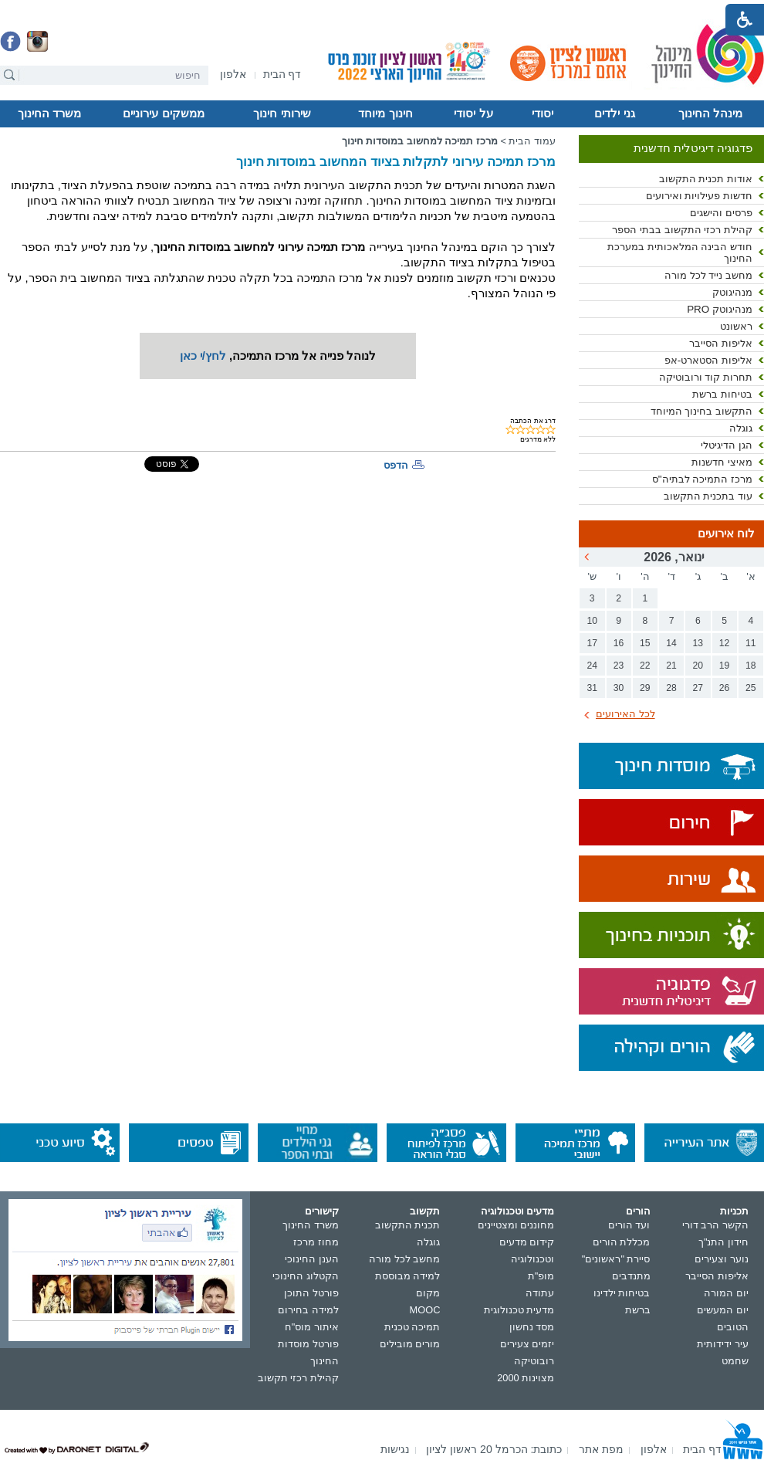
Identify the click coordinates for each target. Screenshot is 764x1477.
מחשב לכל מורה (404, 1259)
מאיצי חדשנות (721, 462)
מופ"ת (541, 1276)
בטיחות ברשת (722, 394)
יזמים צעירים (527, 1344)
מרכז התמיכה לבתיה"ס (702, 479)
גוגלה (740, 428)
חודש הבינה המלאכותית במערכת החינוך (679, 252)
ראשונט (736, 326)
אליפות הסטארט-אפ (708, 360)
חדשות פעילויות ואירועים (699, 196)
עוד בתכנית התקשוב (708, 496)
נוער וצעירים (722, 1259)
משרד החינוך (49, 113)
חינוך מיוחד (385, 113)
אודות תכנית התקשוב (705, 179)
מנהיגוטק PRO (719, 309)
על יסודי (473, 113)
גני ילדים (614, 113)
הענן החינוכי (312, 1259)
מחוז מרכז (316, 1242)
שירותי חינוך (281, 113)
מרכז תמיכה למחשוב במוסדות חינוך (420, 141)
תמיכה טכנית (412, 1327)
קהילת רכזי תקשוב (298, 1378)
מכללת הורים (622, 1242)
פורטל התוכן (311, 1293)
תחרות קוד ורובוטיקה (705, 377)
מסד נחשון (532, 1327)
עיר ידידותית (723, 1344)
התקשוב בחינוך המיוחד (701, 411)
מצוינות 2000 (525, 1378)
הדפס (396, 465)
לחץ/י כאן (203, 356)
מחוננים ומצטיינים (516, 1225)
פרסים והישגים (721, 213)
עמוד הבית (532, 141)
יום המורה (726, 1293)
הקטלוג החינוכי (305, 1276)
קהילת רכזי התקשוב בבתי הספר (682, 229)
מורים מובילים (410, 1344)
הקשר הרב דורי (715, 1225)
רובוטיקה (534, 1361)
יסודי (542, 113)
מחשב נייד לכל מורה (708, 275)
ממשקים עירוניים (163, 113)
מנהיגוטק (732, 292)
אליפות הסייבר (720, 343)
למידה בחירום (308, 1310)
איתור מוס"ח (312, 1327)
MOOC (425, 1310)
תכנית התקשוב (408, 1225)
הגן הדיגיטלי (726, 445)
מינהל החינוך (710, 113)
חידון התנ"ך (723, 1242)
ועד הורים (629, 1225)
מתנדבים (631, 1276)
